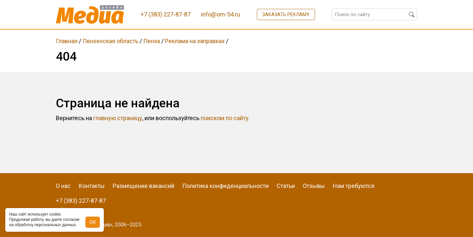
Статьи (286, 185)
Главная (67, 41)
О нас (63, 185)
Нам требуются (353, 185)
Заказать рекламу (285, 14)
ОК (92, 222)
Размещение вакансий (143, 185)
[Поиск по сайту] (374, 14)
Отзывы (314, 185)
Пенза (151, 41)
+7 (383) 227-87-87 (81, 200)
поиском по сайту (225, 118)
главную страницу (117, 118)
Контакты (92, 185)
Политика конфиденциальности (225, 185)
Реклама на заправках (195, 41)
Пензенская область (110, 41)
